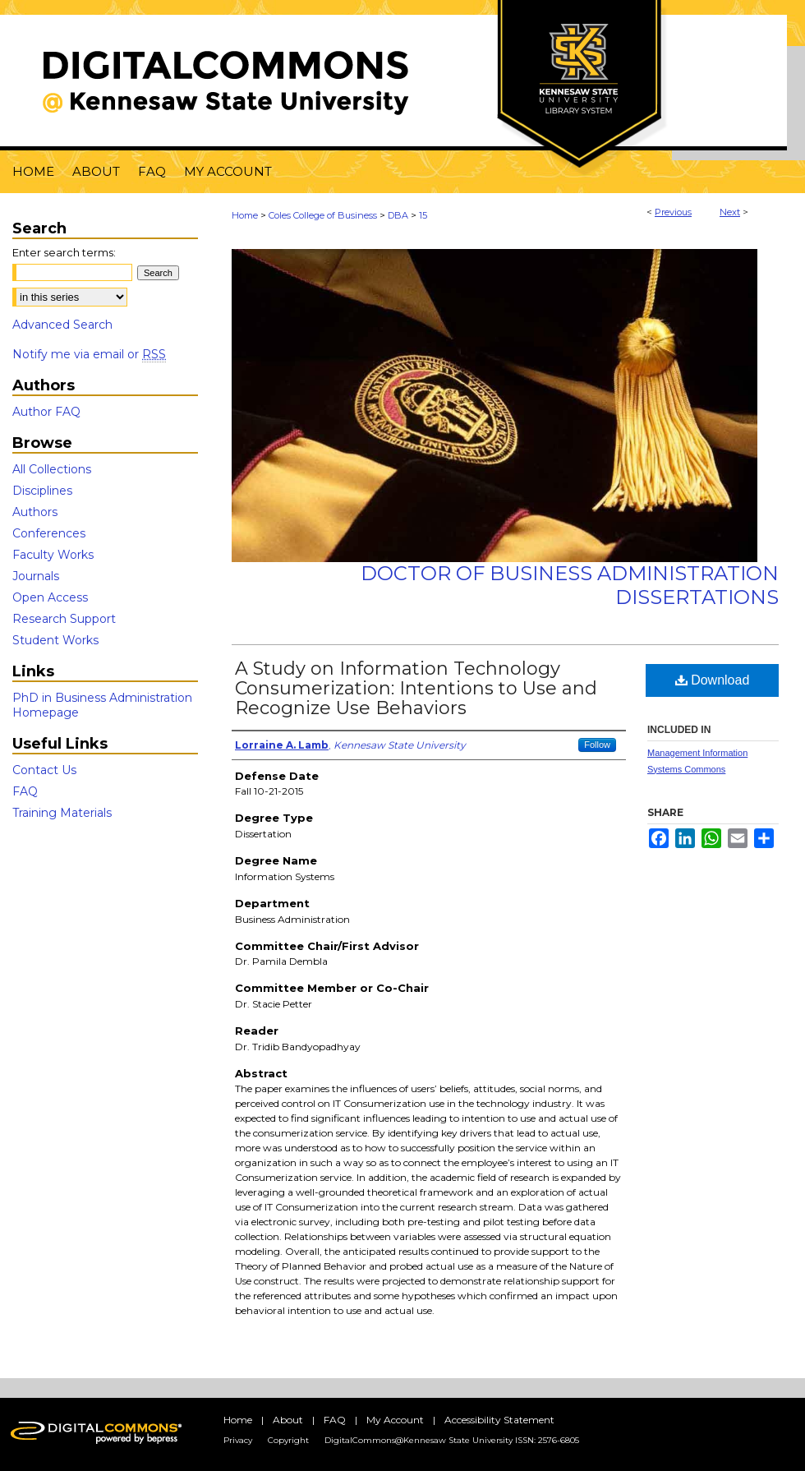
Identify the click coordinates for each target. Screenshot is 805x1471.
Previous (673, 212)
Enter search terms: (64, 252)
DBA (398, 215)
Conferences (48, 533)
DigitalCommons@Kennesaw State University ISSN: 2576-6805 (451, 1440)
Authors (35, 512)
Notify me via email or (89, 354)
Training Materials (62, 812)
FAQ (25, 791)
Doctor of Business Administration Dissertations (570, 585)
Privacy (237, 1440)
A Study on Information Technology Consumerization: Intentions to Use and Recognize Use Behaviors (416, 688)
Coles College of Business (323, 215)
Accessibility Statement (499, 1419)
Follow (597, 744)
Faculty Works (53, 554)
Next (730, 212)
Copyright (288, 1440)
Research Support (64, 618)
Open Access (50, 597)
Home (245, 215)
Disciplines (42, 490)
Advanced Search (62, 324)
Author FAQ (46, 411)
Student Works (55, 640)
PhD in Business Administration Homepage (102, 705)
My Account (395, 1419)
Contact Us (44, 770)
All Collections (51, 469)
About (288, 1419)
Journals (35, 576)
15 (423, 215)
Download (712, 680)
